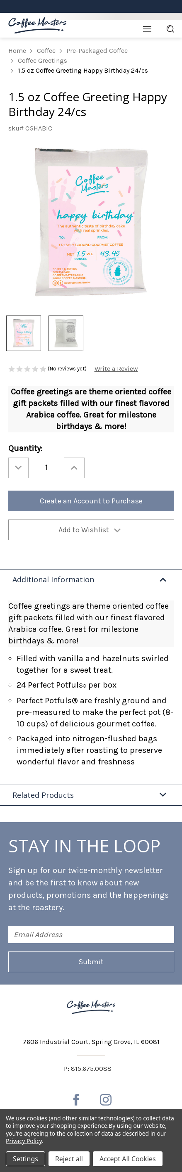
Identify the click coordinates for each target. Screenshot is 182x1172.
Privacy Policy (24, 1141)
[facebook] (76, 1100)
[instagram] (106, 1100)
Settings (25, 1158)
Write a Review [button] (116, 368)
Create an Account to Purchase (91, 500)
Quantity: (25, 448)
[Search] (170, 29)
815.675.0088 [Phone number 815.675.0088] (91, 1068)
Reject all (69, 1158)
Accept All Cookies (127, 1158)
